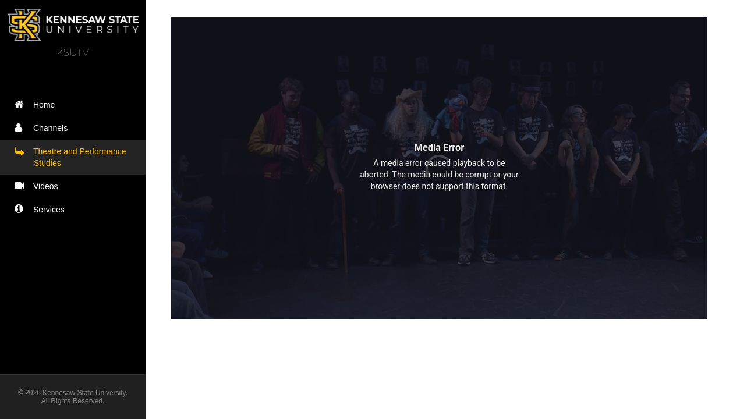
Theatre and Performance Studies (73, 157)
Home (37, 104)
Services (42, 209)
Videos (39, 186)
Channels (44, 128)
